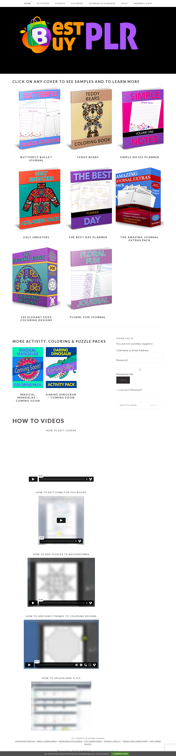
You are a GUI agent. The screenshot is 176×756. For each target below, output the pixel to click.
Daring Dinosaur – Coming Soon (61, 396)
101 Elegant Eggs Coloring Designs (36, 319)
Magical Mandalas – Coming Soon (28, 397)
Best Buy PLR (88, 39)
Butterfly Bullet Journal (36, 159)
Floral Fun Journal (88, 317)
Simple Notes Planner (139, 157)
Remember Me (124, 374)
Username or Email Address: (132, 350)
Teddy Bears (88, 157)
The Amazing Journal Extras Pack (139, 239)
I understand (120, 754)
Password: (122, 360)
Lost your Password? (130, 390)
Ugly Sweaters (36, 237)
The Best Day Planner (88, 237)
